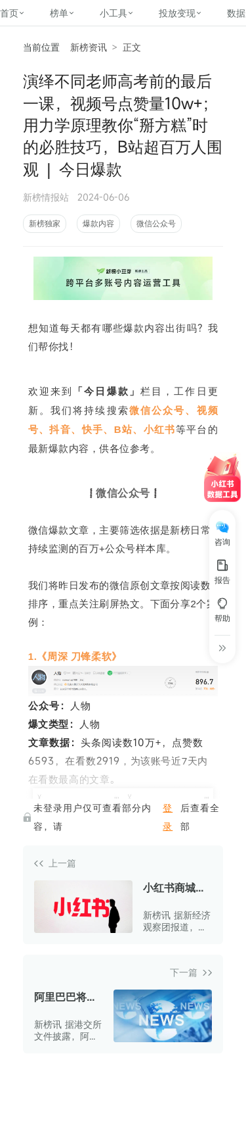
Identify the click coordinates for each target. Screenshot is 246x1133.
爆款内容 (98, 223)
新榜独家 (44, 223)
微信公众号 (156, 223)
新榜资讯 (88, 47)
